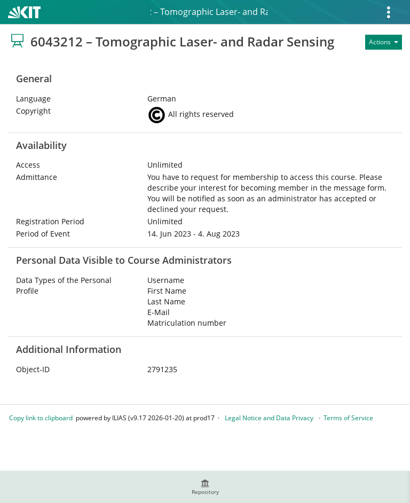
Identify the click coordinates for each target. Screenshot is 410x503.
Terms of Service (348, 417)
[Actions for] (383, 42)
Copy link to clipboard (41, 417)
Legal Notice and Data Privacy (269, 417)
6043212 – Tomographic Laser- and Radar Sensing (209, 12)
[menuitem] (205, 487)
